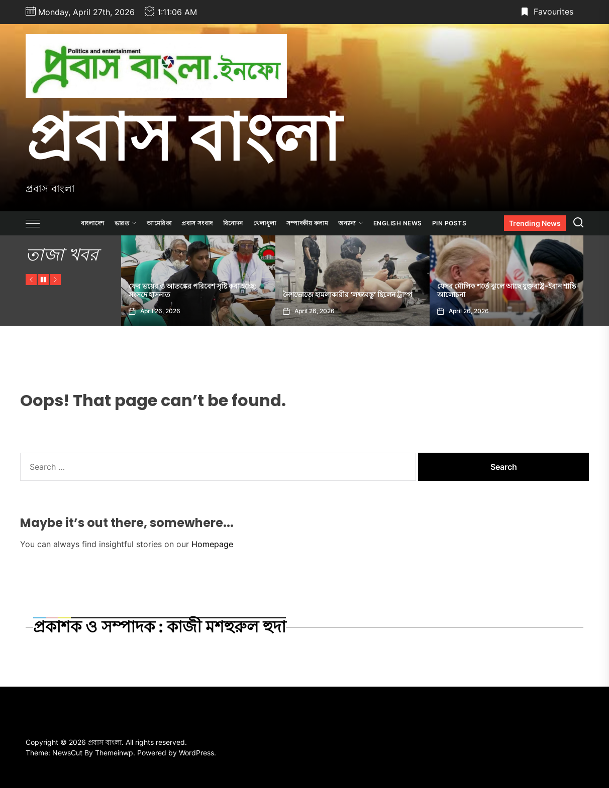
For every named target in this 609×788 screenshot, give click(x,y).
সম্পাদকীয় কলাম (307, 223)
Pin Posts (449, 223)
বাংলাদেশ (93, 223)
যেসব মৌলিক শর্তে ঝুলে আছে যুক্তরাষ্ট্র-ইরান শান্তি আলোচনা (506, 290)
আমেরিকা (159, 223)
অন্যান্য (350, 223)
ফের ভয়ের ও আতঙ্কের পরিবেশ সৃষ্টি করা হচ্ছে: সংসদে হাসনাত (192, 290)
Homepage (212, 544)
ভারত (126, 223)
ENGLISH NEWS (397, 223)
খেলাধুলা (264, 223)
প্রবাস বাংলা (183, 137)
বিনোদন (233, 223)
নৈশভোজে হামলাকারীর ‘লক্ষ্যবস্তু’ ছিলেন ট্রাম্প (347, 295)
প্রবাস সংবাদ (197, 223)
